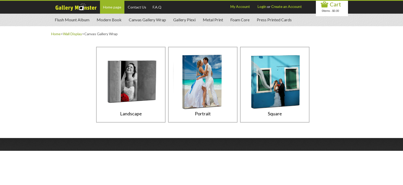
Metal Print (213, 19)
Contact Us (137, 7)
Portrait (203, 113)
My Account (240, 6)
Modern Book (109, 19)
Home (56, 34)
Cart (335, 4)
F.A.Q (157, 7)
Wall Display (72, 34)
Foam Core (240, 19)
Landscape (131, 113)
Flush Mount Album (72, 19)
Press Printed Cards (274, 19)
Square (275, 113)
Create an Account (286, 6)
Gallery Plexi (184, 19)
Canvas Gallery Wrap (147, 19)
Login (262, 6)
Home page (112, 7)
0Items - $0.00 (330, 10)
